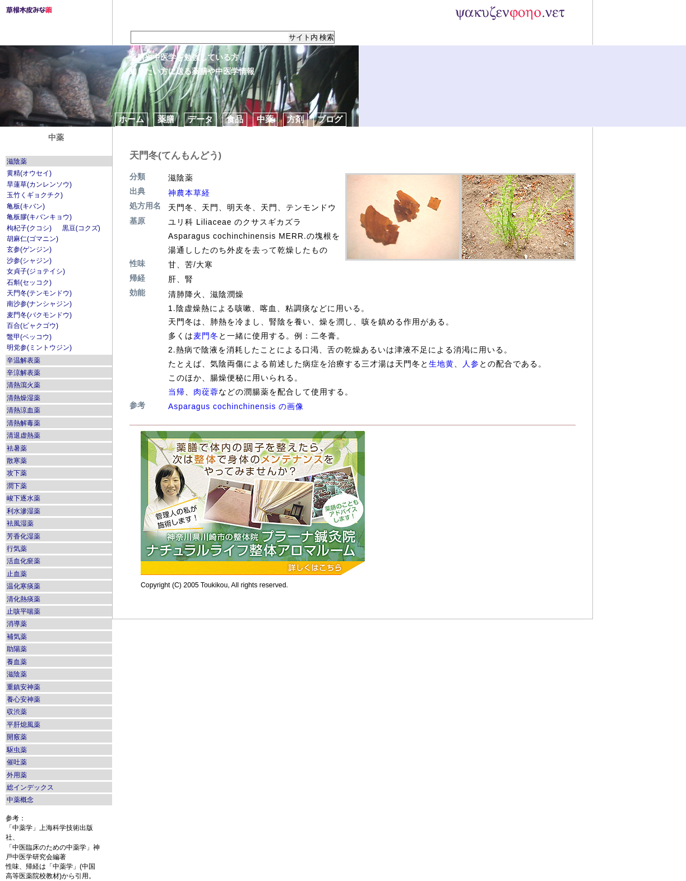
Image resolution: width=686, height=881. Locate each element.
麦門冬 (206, 335)
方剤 (295, 119)
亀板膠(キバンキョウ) (39, 217)
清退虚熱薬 (23, 435)
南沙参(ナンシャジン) (39, 304)
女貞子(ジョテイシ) (36, 271)
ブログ (329, 119)
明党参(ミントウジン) (39, 347)
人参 (470, 363)
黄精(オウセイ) (29, 173)
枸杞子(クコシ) (29, 228)
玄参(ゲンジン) (29, 249)
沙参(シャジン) (29, 261)
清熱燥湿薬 (23, 398)
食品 (234, 119)
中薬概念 (20, 800)
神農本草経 (189, 192)
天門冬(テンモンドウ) (39, 293)
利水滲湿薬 (23, 511)
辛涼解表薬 (23, 373)
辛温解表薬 (23, 360)
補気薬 (17, 637)
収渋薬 (17, 712)
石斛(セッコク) (29, 282)
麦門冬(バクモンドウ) (39, 315)
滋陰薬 (17, 161)
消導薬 (17, 624)
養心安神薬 (23, 699)
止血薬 (17, 574)
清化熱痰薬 (23, 599)
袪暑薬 (17, 448)
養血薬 (17, 662)
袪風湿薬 (20, 523)
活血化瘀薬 (23, 561)
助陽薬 (17, 649)
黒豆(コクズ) (81, 228)
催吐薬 (17, 762)
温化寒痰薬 (23, 586)
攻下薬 (17, 473)
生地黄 (441, 363)
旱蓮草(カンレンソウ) (39, 184)
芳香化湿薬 (23, 536)
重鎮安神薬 (23, 687)
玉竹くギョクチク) (35, 195)
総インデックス (30, 787)
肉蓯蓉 (206, 391)
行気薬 (17, 549)
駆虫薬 (17, 750)
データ (200, 119)
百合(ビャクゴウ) (32, 326)
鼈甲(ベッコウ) (29, 337)
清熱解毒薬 (23, 423)
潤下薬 (17, 486)
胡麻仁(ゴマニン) (32, 239)
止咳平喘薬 (23, 611)
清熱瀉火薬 (23, 385)
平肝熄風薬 (23, 725)
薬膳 (165, 119)
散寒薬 (17, 461)
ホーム (131, 119)
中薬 (265, 119)
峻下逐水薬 (23, 498)
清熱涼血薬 (23, 410)
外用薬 (17, 775)
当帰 (176, 391)
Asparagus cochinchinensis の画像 (236, 406)
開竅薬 (17, 737)
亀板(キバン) (26, 206)
